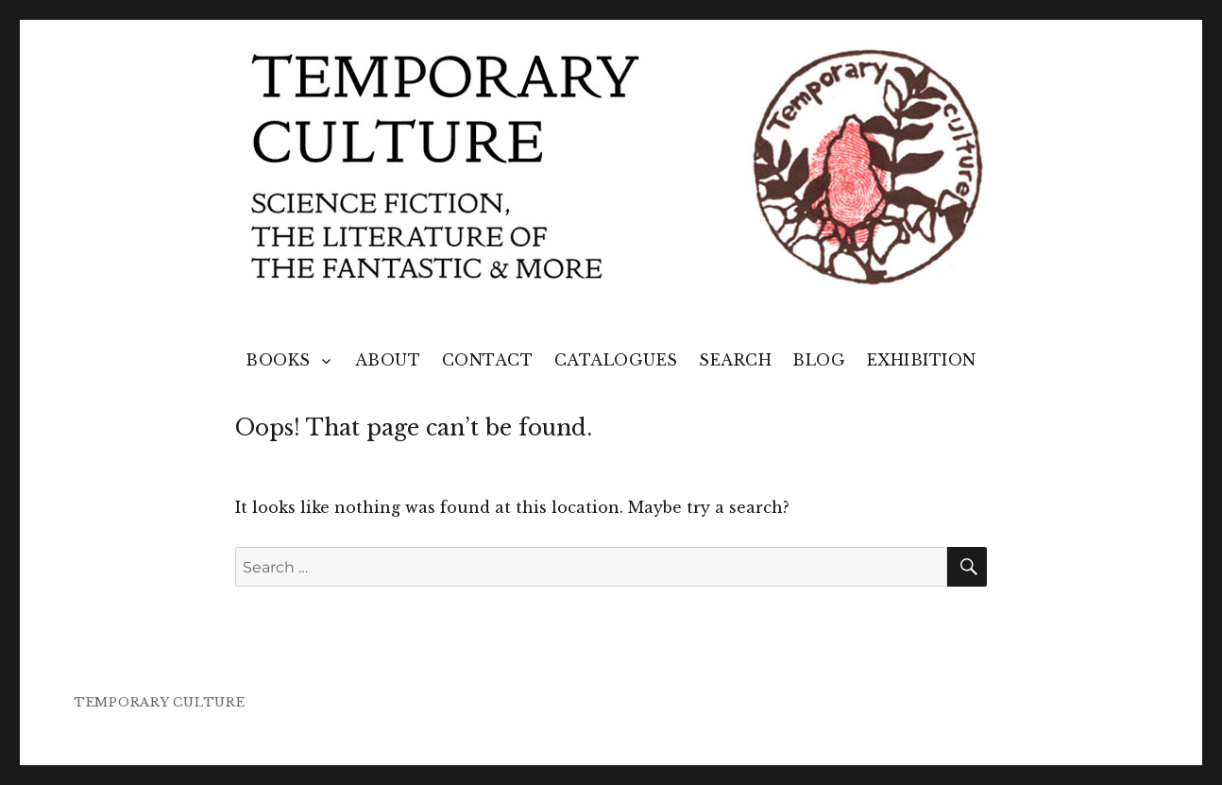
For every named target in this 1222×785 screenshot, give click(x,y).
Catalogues (616, 359)
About (388, 359)
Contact (488, 359)
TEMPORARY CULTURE (160, 702)
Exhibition (921, 359)
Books (278, 359)
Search (735, 359)
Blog (818, 359)
